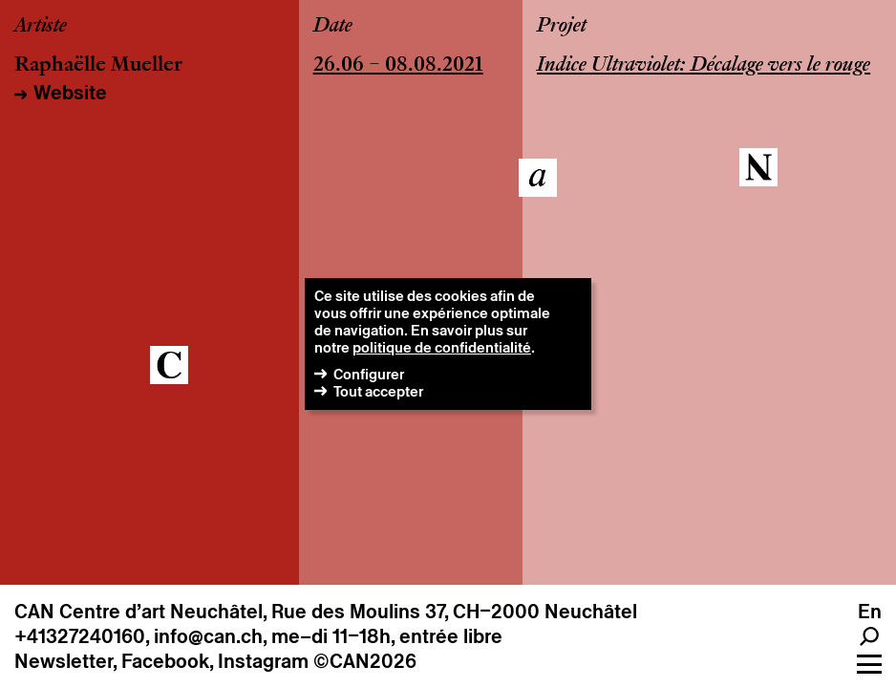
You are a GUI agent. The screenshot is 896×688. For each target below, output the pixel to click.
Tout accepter (378, 391)
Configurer (368, 374)
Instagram (263, 661)
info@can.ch (208, 636)
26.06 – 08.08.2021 (398, 65)
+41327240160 (79, 636)
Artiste (40, 26)
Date (332, 26)
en (870, 611)
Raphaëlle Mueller (98, 65)
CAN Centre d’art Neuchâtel (138, 611)
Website (70, 92)
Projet (562, 26)
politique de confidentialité (441, 347)
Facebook (165, 661)
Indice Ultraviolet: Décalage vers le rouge (703, 65)
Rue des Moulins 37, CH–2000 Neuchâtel (454, 611)
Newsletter (63, 661)
